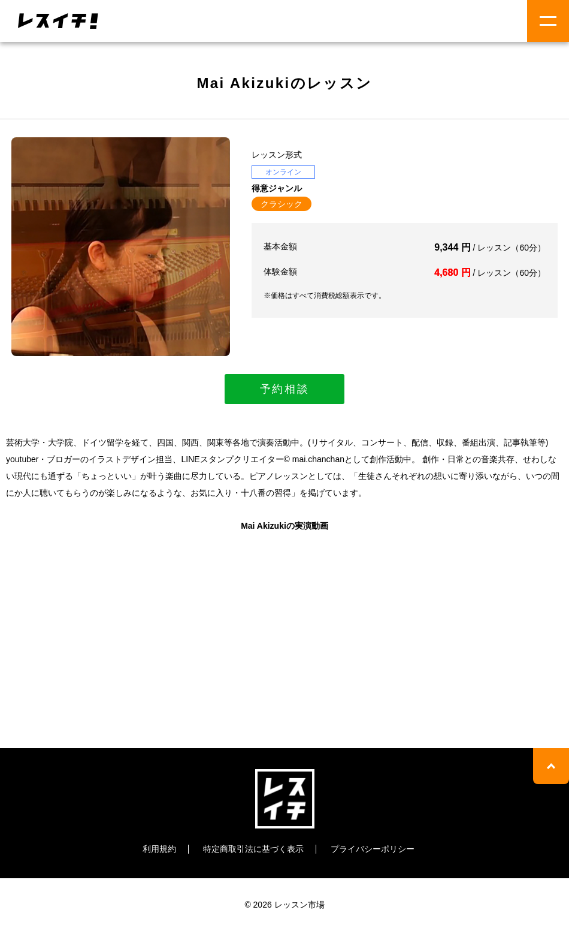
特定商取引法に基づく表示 (253, 849)
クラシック (281, 204)
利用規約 (159, 849)
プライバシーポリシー (372, 849)
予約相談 (285, 389)
